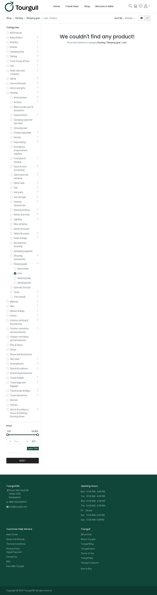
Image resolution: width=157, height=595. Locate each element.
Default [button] (129, 18)
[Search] (130, 7)
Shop (8, 18)
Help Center (12, 534)
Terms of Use (87, 553)
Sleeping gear (33, 18)
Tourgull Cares (88, 548)
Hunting (19, 18)
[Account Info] (147, 6)
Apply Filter (33, 448)
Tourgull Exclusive (90, 563)
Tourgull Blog (87, 544)
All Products (16, 33)
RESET (23, 460)
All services (86, 534)
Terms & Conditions (15, 544)
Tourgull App (87, 558)
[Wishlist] (140, 7)
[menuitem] (56, 6)
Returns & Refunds (15, 539)
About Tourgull (88, 539)
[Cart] (135, 7)
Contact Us (11, 557)
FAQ (8, 561)
